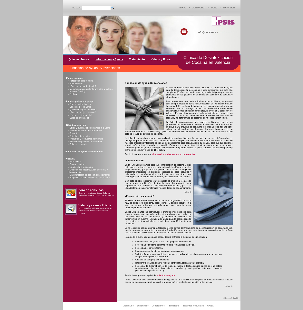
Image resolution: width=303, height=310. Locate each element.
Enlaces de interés (78, 144)
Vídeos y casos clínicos (95, 205)
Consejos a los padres (80, 107)
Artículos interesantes (80, 136)
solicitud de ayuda (166, 275)
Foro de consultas (91, 190)
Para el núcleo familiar (80, 104)
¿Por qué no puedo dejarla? (83, 86)
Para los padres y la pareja (79, 101)
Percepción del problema (81, 81)
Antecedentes (76, 83)
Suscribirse (143, 306)
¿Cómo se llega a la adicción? (84, 109)
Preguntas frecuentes (193, 306)
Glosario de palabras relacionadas (86, 141)
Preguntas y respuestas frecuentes (86, 139)
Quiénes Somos (79, 59)
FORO (214, 7)
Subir (186, 192)
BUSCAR (77, 7)
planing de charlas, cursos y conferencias (173, 154)
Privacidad (173, 306)
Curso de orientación (80, 118)
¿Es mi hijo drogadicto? (81, 115)
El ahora (74, 94)
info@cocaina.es (208, 32)
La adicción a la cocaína (81, 167)
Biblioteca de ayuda (76, 125)
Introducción (75, 161)
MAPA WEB (229, 7)
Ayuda (210, 306)
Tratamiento (137, 59)
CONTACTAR (198, 7)
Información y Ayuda (109, 59)
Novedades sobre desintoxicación (86, 130)
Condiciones (158, 306)
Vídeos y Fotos (161, 59)
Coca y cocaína (77, 164)
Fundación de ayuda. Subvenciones (84, 151)
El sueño (74, 133)
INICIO (183, 7)
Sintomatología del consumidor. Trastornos (90, 175)
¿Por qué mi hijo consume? (83, 112)
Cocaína (70, 159)
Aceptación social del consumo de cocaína (90, 177)
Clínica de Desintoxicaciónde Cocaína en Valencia (208, 60)
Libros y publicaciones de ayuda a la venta (90, 128)
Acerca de (128, 306)
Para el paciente (74, 78)
